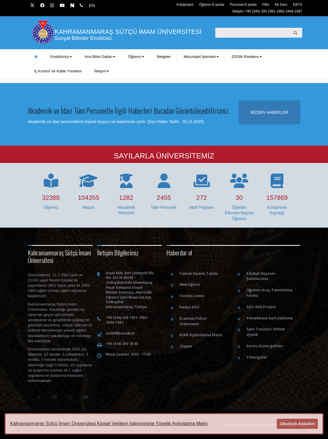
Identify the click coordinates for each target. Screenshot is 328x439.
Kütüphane (184, 5)
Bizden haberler (270, 112)
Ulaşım (185, 346)
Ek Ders (281, 5)
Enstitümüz (61, 56)
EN (92, 5)
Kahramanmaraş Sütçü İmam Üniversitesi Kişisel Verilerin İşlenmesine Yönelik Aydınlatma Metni (108, 423)
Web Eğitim (189, 284)
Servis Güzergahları (264, 345)
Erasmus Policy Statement (193, 321)
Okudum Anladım (297, 423)
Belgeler (164, 56)
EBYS (297, 5)
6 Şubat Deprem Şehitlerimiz (260, 276)
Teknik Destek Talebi (198, 273)
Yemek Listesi (191, 295)
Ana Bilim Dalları (100, 56)
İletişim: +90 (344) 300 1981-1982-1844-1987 (267, 11)
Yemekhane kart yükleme (269, 318)
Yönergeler (256, 357)
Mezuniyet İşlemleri (201, 56)
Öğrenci (136, 56)
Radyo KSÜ (189, 307)
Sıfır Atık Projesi (261, 306)
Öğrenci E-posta (211, 5)
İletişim (101, 71)
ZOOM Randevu (247, 56)
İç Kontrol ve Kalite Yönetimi (58, 71)
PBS (265, 5)
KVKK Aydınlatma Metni (201, 334)
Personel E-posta (243, 5)
